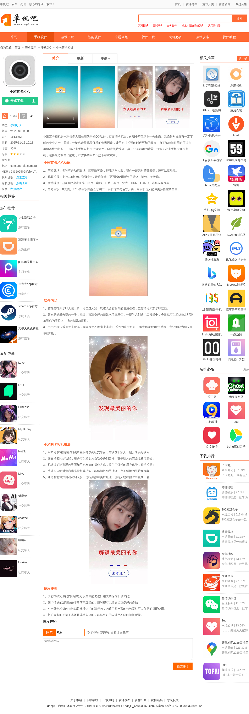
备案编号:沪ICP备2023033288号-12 (178, 706)
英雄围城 (143, 25)
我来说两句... (118, 649)
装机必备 (175, 37)
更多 (246, 369)
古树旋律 (172, 25)
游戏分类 (208, 4)
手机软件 (40, 37)
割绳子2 (157, 25)
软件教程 (229, 37)
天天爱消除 (214, 25)
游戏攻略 (202, 37)
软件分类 (191, 4)
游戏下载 (67, 37)
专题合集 (241, 4)
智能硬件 (224, 4)
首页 (178, 4)
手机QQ (46, 47)
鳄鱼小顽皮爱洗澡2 (192, 25)
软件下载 (148, 37)
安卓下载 (17, 100)
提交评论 (183, 666)
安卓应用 (31, 47)
